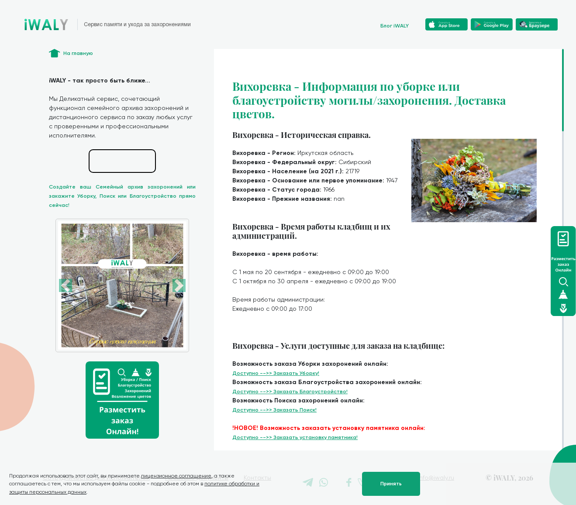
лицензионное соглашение (176, 476)
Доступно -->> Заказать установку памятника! (295, 437)
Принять (391, 483)
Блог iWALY (394, 26)
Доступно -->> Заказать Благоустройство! (290, 391)
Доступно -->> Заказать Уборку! (275, 373)
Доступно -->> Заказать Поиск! (274, 410)
